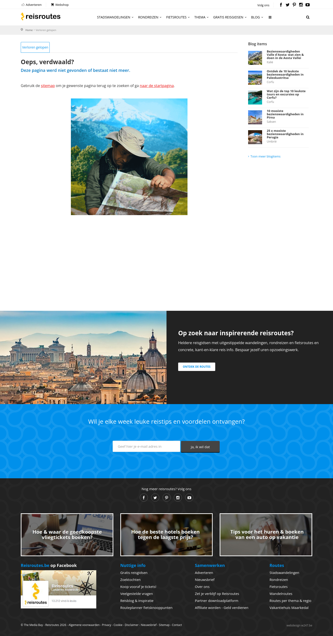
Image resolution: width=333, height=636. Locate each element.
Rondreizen (150, 17)
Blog (257, 17)
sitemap (48, 85)
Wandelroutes (281, 593)
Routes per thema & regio (290, 600)
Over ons (202, 586)
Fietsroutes (178, 17)
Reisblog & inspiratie (137, 600)
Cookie (118, 625)
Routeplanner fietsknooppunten (146, 607)
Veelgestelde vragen (136, 593)
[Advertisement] (129, 257)
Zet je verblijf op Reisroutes (217, 593)
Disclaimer (132, 625)
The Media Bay (33, 625)
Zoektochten (130, 579)
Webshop (59, 5)
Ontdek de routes (197, 367)
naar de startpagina (157, 85)
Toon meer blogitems (265, 156)
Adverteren (31, 5)
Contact (177, 625)
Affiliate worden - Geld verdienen (222, 607)
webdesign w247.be (299, 625)
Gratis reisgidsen (230, 17)
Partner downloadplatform (217, 600)
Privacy (106, 625)
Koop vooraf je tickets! (138, 586)
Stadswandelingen (116, 17)
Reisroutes (40, 16)
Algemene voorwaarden (84, 625)
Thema (202, 17)
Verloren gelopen (35, 47)
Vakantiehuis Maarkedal (289, 607)
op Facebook (49, 565)
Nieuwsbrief (205, 579)
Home (29, 30)
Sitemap (164, 625)
